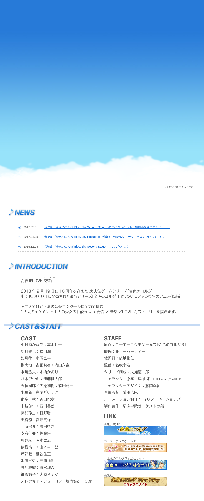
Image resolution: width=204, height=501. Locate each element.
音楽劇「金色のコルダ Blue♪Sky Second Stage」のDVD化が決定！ (88, 246)
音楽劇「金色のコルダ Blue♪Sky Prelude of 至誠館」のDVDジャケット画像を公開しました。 (105, 236)
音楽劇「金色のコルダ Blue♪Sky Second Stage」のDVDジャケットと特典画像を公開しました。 (107, 227)
